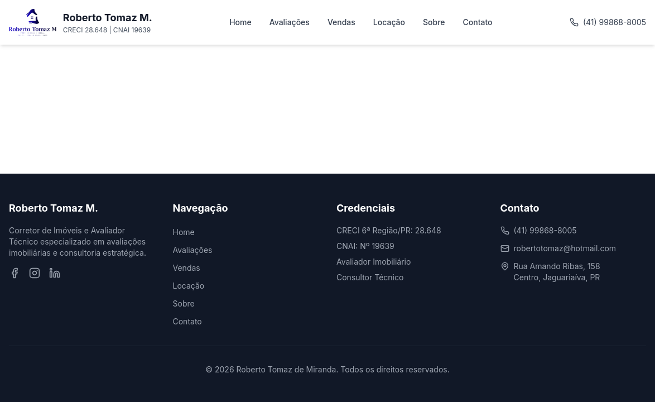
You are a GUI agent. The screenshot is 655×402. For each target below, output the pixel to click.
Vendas (341, 22)
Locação (389, 22)
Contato (478, 22)
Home (240, 22)
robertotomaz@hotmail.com (565, 248)
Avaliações (289, 22)
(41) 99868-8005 (608, 22)
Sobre (434, 22)
